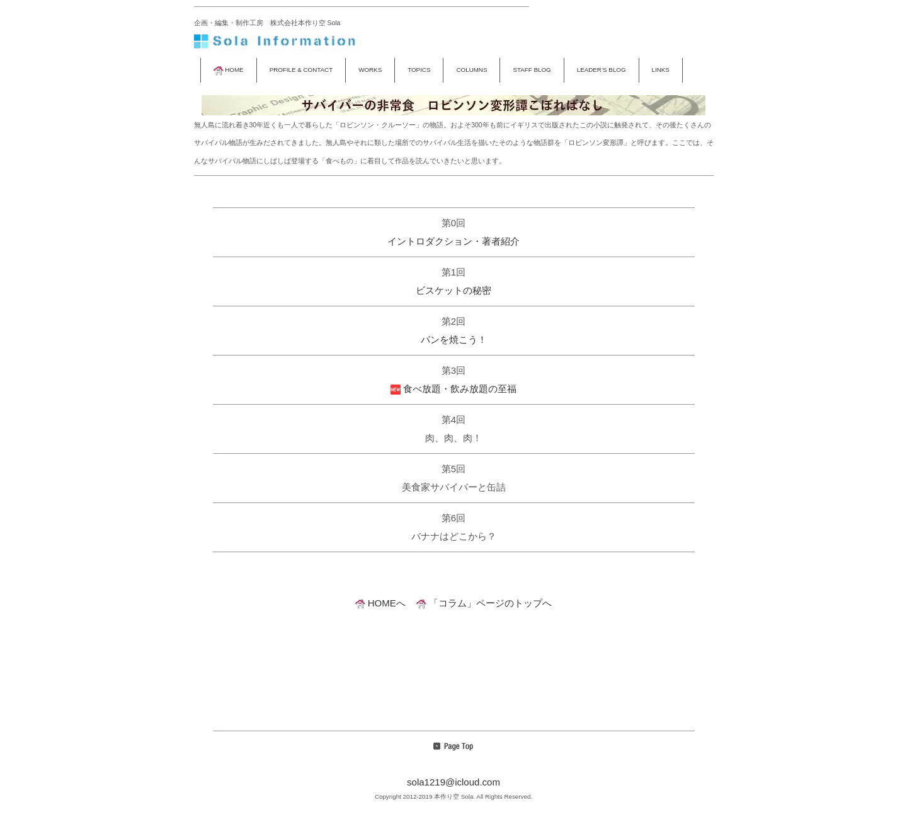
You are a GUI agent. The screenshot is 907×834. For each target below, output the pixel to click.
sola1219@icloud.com (453, 782)
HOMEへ (380, 603)
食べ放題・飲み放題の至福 (453, 388)
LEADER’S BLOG (601, 69)
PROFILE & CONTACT (301, 69)
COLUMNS (471, 69)
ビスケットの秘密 (453, 290)
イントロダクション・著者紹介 (453, 241)
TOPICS (419, 69)
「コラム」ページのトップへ (484, 603)
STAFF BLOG (531, 69)
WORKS (370, 69)
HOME (229, 69)
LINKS (661, 69)
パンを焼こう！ (454, 339)
